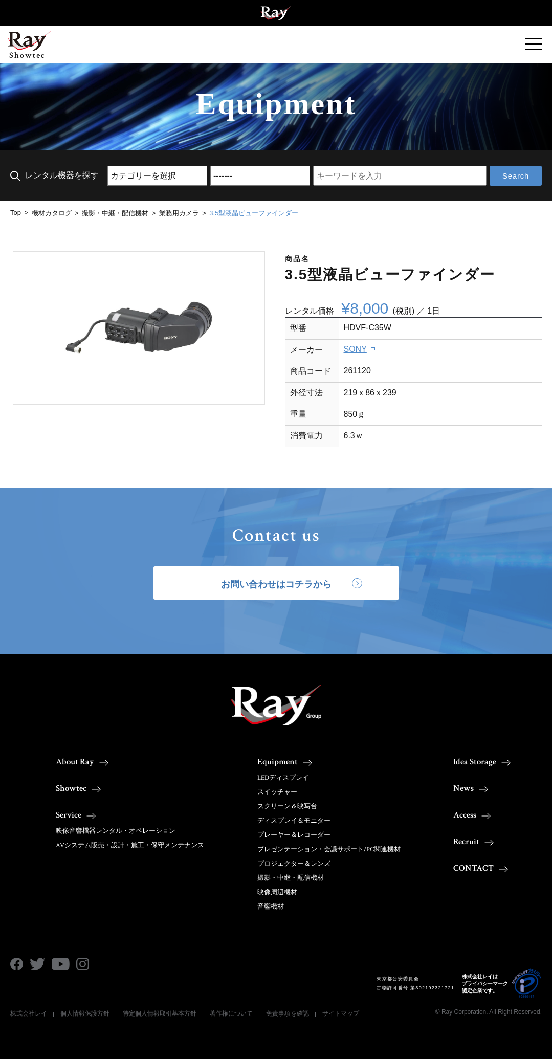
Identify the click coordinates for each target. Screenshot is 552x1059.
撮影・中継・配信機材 (290, 878)
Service (68, 815)
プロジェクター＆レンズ (293, 863)
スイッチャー (277, 792)
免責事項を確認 (287, 1013)
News (463, 788)
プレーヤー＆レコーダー (293, 835)
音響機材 (270, 906)
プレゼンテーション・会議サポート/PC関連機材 (329, 849)
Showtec (71, 788)
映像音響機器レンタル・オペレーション (115, 831)
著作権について (231, 1013)
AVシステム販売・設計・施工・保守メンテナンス (130, 845)
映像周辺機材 (277, 892)
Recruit (466, 841)
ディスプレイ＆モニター (293, 821)
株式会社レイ (28, 1013)
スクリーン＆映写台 (287, 806)
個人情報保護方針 (84, 1013)
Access (464, 815)
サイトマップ (340, 1013)
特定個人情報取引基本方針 (159, 1013)
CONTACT (473, 868)
